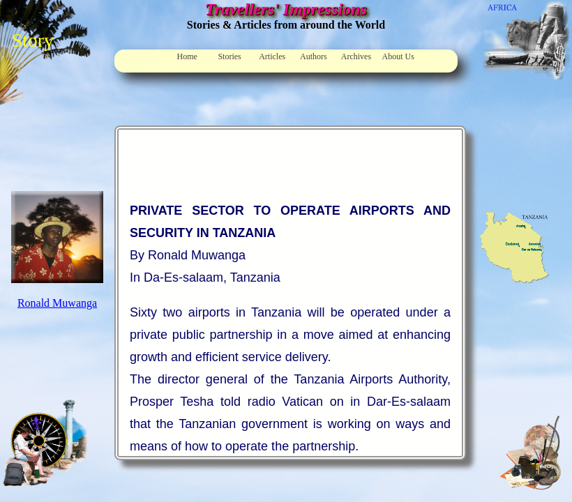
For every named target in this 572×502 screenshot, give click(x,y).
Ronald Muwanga (57, 303)
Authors (313, 56)
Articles (272, 56)
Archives (356, 56)
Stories (229, 56)
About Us (398, 56)
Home (187, 56)
